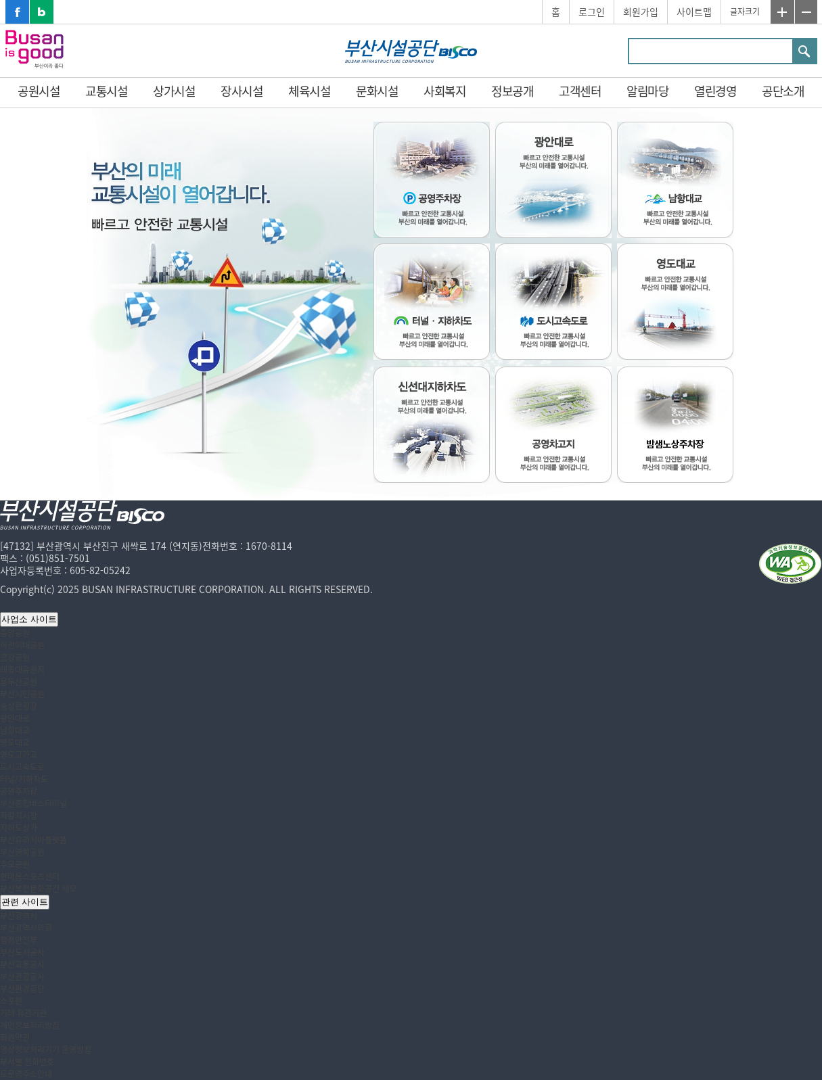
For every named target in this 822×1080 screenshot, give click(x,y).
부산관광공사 (22, 976)
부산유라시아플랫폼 (33, 840)
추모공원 (15, 864)
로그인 (591, 11)
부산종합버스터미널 (33, 803)
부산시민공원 (22, 694)
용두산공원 (18, 682)
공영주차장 (18, 791)
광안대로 (15, 718)
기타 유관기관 (23, 1013)
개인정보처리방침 (30, 1025)
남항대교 (15, 730)
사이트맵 (694, 11)
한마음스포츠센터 (30, 876)
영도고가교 (18, 755)
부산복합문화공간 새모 (38, 889)
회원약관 (15, 1037)
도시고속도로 (22, 767)
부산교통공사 (22, 964)
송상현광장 (18, 706)
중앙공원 (15, 633)
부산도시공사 (22, 952)
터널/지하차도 (24, 779)
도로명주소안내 (26, 1074)
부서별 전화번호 (27, 1062)
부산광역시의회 (26, 928)
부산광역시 (18, 916)
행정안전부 (18, 940)
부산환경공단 (22, 989)
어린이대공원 (22, 645)
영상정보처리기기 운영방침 (45, 1049)
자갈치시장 (18, 815)
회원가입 (640, 11)
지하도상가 (18, 828)
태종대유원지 (22, 669)
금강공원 (15, 657)
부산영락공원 (22, 852)
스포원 (11, 1001)
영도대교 (15, 742)
